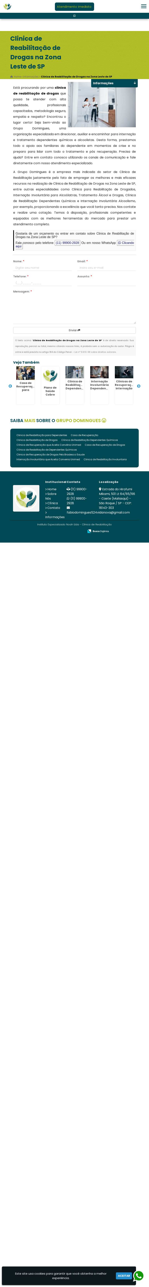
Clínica (52, 503)
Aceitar (124, 1276)
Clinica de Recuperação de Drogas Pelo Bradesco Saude (50, 454)
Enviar (74, 330)
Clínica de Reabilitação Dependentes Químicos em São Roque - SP (76, 390)
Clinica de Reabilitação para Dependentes (41, 435)
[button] (143, 6)
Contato (53, 508)
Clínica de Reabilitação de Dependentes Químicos (46, 449)
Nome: (18, 261)
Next (139, 386)
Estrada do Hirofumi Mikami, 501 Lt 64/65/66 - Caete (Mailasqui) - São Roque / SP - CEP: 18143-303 (117, 498)
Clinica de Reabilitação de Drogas (37, 440)
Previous (10, 386)
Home (51, 489)
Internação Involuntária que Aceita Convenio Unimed (48, 459)
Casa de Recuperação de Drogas (105, 444)
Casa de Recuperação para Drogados (26, 388)
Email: (82, 261)
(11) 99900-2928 (67, 242)
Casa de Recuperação (84, 435)
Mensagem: (22, 291)
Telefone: (21, 276)
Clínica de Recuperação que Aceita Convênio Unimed (48, 444)
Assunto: (84, 276)
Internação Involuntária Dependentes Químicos (100, 386)
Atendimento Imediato (74, 6)
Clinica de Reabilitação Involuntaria (105, 459)
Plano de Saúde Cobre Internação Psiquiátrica (50, 394)
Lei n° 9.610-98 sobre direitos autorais (95, 352)
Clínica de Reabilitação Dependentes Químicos (89, 440)
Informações (55, 517)
